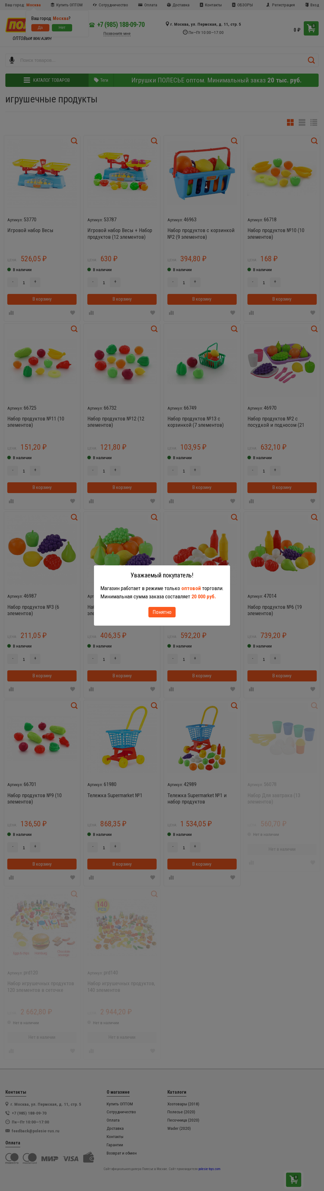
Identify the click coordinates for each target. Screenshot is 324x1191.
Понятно (162, 612)
